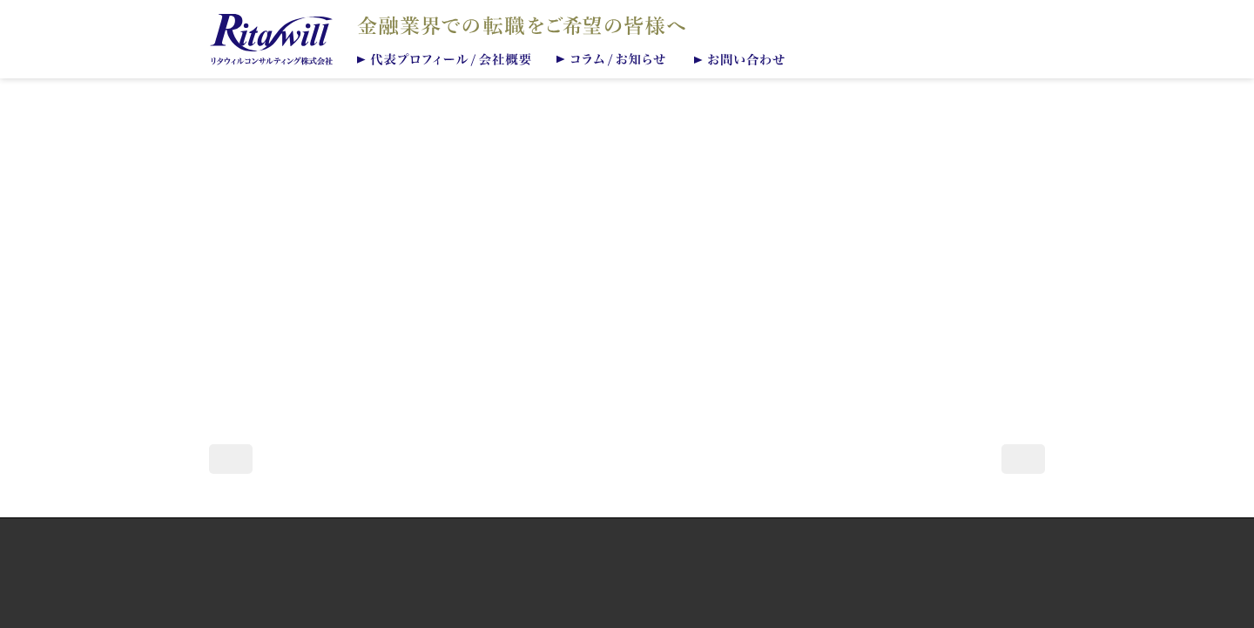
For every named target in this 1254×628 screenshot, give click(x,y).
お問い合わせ (743, 58)
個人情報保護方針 (627, 554)
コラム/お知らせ (613, 58)
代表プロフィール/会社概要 (445, 58)
